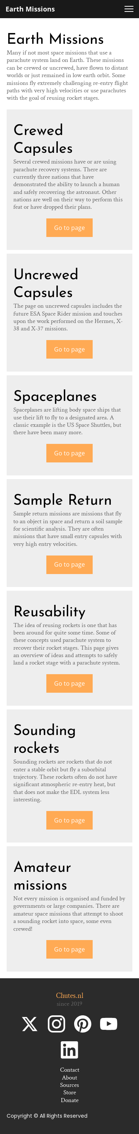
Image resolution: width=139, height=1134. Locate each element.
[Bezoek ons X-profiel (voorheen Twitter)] (30, 1024)
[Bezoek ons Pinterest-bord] (83, 1024)
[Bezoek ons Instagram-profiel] (56, 1024)
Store (69, 1092)
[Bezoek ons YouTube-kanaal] (109, 1024)
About (69, 1078)
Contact (69, 1070)
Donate (70, 1100)
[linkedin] (69, 1050)
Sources (69, 1085)
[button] (129, 9)
